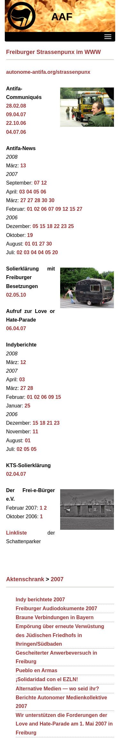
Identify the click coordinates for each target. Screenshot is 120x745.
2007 (57, 579)
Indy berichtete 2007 (40, 599)
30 (44, 200)
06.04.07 (16, 328)
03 (22, 191)
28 (37, 200)
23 (64, 226)
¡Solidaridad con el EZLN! (47, 679)
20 (55, 252)
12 (44, 183)
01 (30, 209)
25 (71, 226)
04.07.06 (16, 132)
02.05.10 (16, 295)
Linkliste (16, 533)
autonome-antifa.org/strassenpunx (48, 72)
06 (43, 191)
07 (37, 183)
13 (23, 165)
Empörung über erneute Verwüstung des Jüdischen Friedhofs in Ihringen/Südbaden (60, 635)
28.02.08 (16, 106)
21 (49, 423)
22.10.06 (16, 123)
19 (30, 235)
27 (23, 200)
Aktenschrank (25, 579)
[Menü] (107, 37)
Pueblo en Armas (36, 670)
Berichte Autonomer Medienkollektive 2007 (61, 702)
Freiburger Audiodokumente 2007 (56, 608)
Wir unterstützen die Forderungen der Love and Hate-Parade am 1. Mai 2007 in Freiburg (64, 723)
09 (58, 209)
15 (72, 209)
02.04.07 (16, 474)
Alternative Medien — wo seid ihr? (57, 688)
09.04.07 (16, 114)
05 (36, 191)
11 (35, 431)
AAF (61, 16)
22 (57, 226)
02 (37, 209)
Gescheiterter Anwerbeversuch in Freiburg (56, 657)
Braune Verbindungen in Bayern (55, 617)
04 (29, 191)
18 (49, 226)
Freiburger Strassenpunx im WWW (53, 52)
